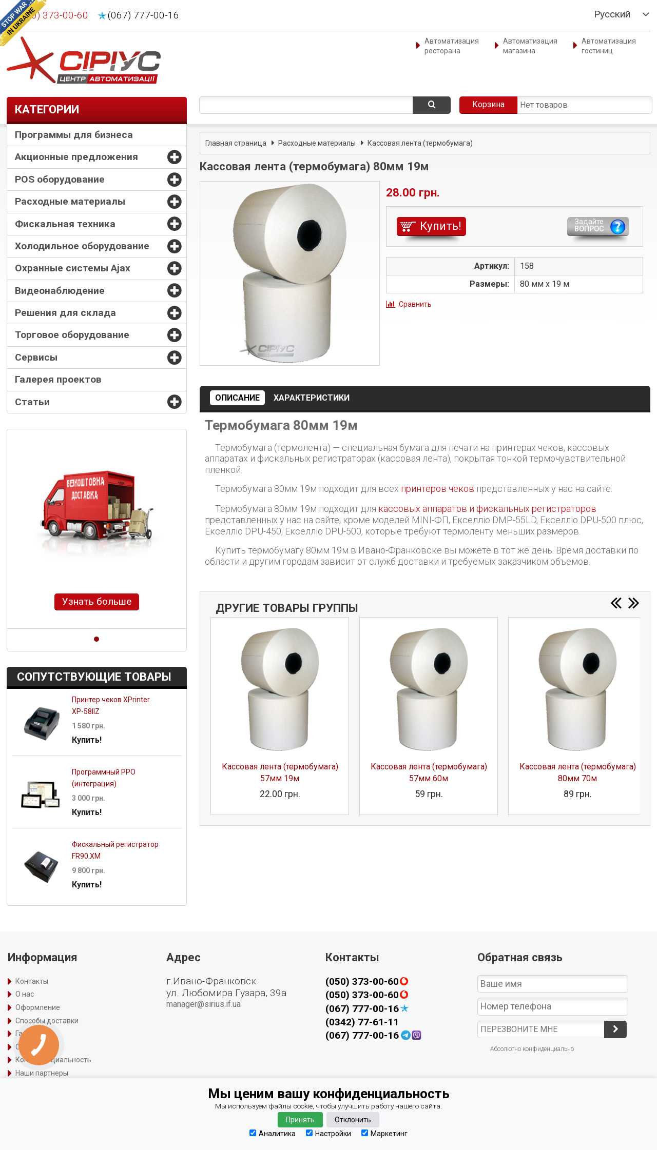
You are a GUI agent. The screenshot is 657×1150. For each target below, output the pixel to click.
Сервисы (36, 357)
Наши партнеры (41, 1073)
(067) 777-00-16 (143, 15)
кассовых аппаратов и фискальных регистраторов (487, 508)
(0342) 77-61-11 (362, 1022)
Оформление (37, 1007)
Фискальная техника (65, 224)
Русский (612, 14)
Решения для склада (65, 313)
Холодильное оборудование (82, 246)
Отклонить (353, 1120)
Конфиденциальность (53, 1060)
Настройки (328, 1133)
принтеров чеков (437, 488)
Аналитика (272, 1133)
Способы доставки (47, 1021)
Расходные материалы (70, 201)
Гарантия (31, 1033)
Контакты (31, 981)
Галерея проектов (58, 379)
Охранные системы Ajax (72, 268)
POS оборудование (60, 179)
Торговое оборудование (72, 335)
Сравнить (415, 304)
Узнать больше (96, 601)
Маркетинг (384, 1133)
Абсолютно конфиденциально (532, 1049)
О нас (24, 994)
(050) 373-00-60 (52, 15)
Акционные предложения (76, 157)
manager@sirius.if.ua (203, 1004)
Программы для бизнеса (74, 135)
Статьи (32, 402)
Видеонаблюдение (60, 290)
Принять (300, 1120)
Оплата (28, 1047)
